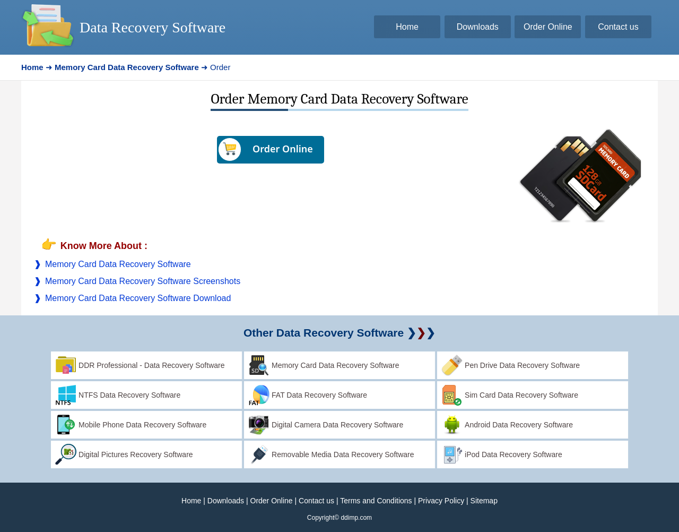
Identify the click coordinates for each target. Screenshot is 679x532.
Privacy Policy (441, 500)
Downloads (225, 500)
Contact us (316, 500)
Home (191, 500)
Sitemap (484, 500)
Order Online (271, 500)
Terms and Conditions (376, 500)
